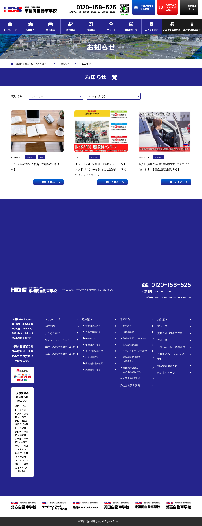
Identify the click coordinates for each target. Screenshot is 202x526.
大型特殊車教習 (93, 370)
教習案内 (87, 319)
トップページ (52, 319)
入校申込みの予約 (171, 356)
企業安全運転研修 (130, 378)
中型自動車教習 (93, 344)
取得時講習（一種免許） (135, 338)
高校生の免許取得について (60, 347)
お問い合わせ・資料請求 (171, 347)
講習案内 (125, 319)
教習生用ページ (166, 372)
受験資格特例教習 (94, 363)
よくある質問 (52, 333)
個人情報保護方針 (167, 365)
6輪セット (90, 338)
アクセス (162, 326)
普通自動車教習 (93, 326)
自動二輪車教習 (93, 332)
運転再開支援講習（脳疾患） (131, 359)
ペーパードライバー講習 (135, 351)
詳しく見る (48, 182)
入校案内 (50, 326)
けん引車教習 (91, 357)
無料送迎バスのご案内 (170, 333)
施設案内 (162, 319)
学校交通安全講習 (130, 385)
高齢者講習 (128, 332)
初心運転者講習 (130, 344)
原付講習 (127, 326)
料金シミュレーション (57, 340)
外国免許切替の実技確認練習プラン (132, 369)
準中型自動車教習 (94, 351)
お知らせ (162, 340)
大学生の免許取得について (60, 354)
